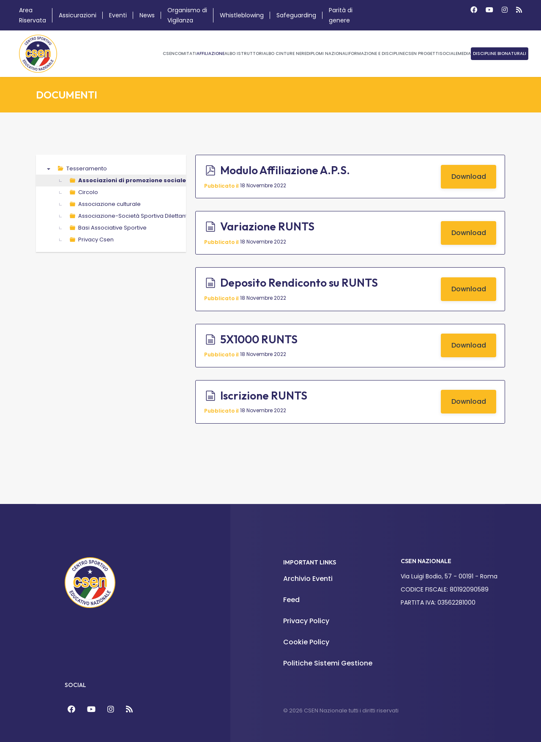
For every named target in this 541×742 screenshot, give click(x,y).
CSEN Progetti (422, 53)
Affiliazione (210, 53)
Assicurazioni (77, 15)
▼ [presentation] (49, 169)
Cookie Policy (306, 642)
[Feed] (129, 709)
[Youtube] (489, 10)
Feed (291, 600)
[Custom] (519, 10)
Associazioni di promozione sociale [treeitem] (132, 180)
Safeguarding (296, 15)
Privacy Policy (306, 621)
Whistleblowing (242, 15)
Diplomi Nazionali (327, 53)
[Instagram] (505, 10)
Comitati (186, 53)
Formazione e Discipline (377, 53)
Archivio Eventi (308, 578)
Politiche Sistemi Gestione (327, 663)
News (147, 15)
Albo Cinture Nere (284, 53)
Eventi (118, 15)
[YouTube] (91, 709)
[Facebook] (473, 10)
